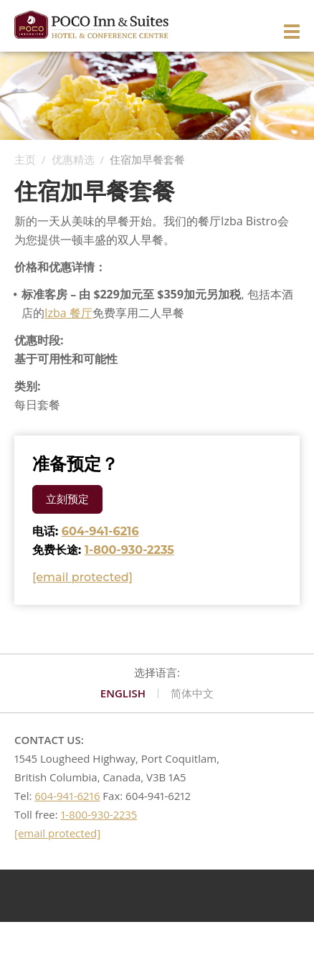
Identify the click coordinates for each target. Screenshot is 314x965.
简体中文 (192, 694)
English (123, 694)
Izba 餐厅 (68, 313)
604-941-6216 (100, 531)
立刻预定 (67, 499)
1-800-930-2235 (129, 550)
